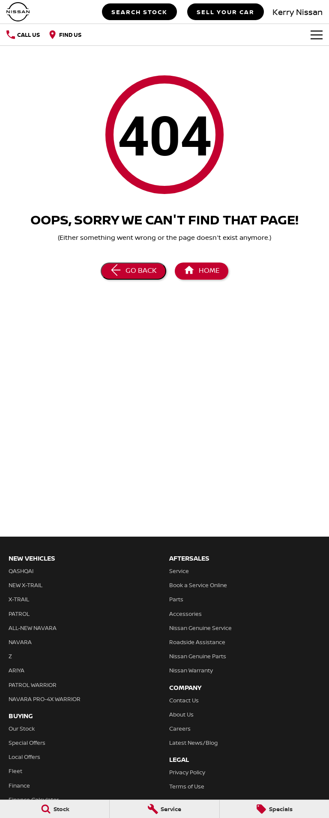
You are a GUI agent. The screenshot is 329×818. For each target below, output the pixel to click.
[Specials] (274, 809)
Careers (180, 728)
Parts (176, 599)
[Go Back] (133, 271)
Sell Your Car (225, 12)
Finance (19, 785)
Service (179, 571)
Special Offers (27, 742)
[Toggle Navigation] (317, 34)
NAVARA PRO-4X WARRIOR (45, 699)
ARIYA (16, 670)
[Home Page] (18, 12)
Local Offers (24, 757)
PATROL (19, 614)
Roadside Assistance (197, 642)
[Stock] (54, 809)
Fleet (15, 771)
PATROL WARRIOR (33, 685)
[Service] (164, 809)
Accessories (185, 614)
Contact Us (184, 700)
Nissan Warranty (191, 670)
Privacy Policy (187, 772)
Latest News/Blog (193, 742)
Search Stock (139, 12)
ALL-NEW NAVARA (33, 628)
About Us (181, 714)
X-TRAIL (19, 599)
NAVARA (20, 642)
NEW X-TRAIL (25, 585)
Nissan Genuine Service (200, 628)
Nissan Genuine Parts (197, 656)
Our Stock (22, 728)
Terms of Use (186, 786)
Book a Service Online (198, 585)
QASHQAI (21, 571)
